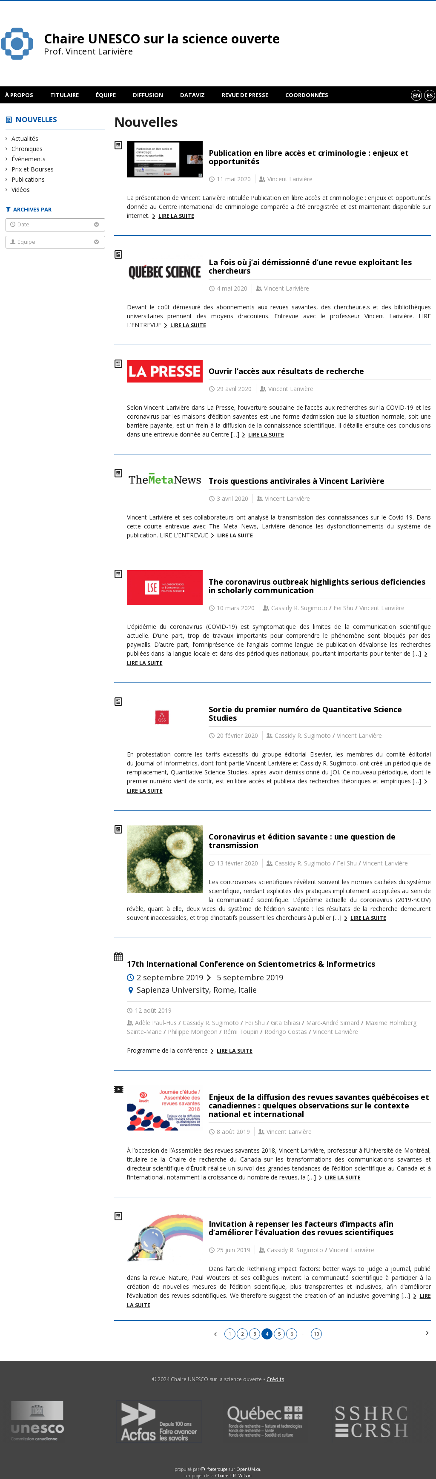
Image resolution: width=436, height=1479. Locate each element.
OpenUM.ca (248, 1469)
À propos (19, 95)
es (430, 95)
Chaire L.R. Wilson (233, 1476)
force (217, 1469)
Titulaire (64, 95)
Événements (29, 159)
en (416, 95)
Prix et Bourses (33, 169)
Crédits (275, 1379)
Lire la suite (176, 216)
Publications (28, 179)
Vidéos (21, 190)
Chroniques (27, 149)
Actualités (25, 138)
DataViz (192, 95)
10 (316, 1334)
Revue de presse (245, 95)
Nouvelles (36, 119)
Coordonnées (306, 95)
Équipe (106, 95)
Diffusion (148, 95)
